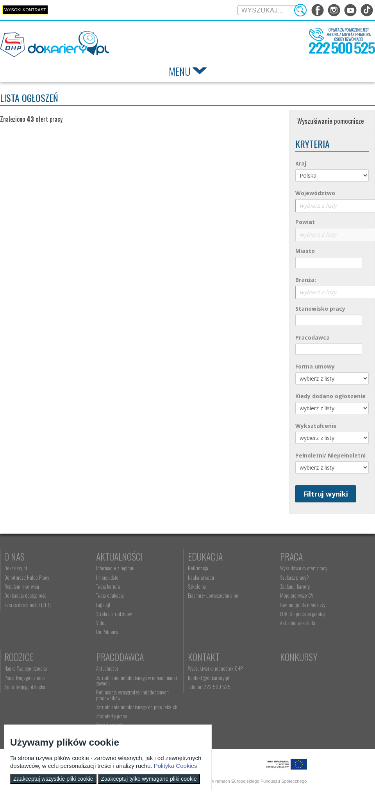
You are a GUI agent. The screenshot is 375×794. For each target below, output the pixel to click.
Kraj (300, 163)
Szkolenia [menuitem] (197, 586)
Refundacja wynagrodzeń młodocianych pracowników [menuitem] (132, 694)
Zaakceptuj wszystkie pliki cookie (53, 779)
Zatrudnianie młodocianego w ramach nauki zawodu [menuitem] (136, 680)
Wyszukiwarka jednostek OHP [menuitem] (215, 668)
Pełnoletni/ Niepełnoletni (330, 455)
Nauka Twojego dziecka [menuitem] (25, 668)
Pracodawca (312, 337)
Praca (291, 556)
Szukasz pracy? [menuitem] (294, 577)
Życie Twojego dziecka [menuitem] (24, 687)
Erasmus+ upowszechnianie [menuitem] (213, 595)
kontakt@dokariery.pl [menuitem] (208, 678)
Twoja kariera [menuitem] (108, 586)
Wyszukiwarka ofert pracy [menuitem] (303, 568)
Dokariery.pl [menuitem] (15, 568)
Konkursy (298, 657)
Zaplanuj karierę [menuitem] (295, 586)
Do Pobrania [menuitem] (107, 632)
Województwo (315, 193)
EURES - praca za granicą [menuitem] (302, 614)
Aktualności (119, 556)
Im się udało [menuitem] (107, 577)
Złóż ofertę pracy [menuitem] (111, 716)
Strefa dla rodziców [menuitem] (114, 614)
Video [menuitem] (101, 623)
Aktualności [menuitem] (107, 668)
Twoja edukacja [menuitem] (110, 595)
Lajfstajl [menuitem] (103, 605)
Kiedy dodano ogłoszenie (330, 396)
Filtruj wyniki (325, 493)
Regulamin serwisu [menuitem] (21, 586)
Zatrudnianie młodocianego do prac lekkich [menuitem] (136, 707)
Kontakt (204, 657)
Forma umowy (315, 366)
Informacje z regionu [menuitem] (115, 568)
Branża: (305, 279)
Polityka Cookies (175, 765)
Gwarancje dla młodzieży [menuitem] (302, 605)
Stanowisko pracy (320, 308)
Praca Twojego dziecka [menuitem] (25, 678)
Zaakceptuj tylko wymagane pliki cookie (149, 779)
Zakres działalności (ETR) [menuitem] (27, 605)
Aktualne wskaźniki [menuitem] (297, 623)
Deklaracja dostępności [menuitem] (26, 595)
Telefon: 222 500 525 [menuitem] (209, 687)
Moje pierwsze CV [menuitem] (296, 595)
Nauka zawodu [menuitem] (201, 577)
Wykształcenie (316, 425)
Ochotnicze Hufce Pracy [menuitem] (26, 577)
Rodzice (19, 657)
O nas (14, 556)
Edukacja (205, 556)
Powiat (305, 222)
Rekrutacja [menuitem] (198, 568)
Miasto (305, 251)
